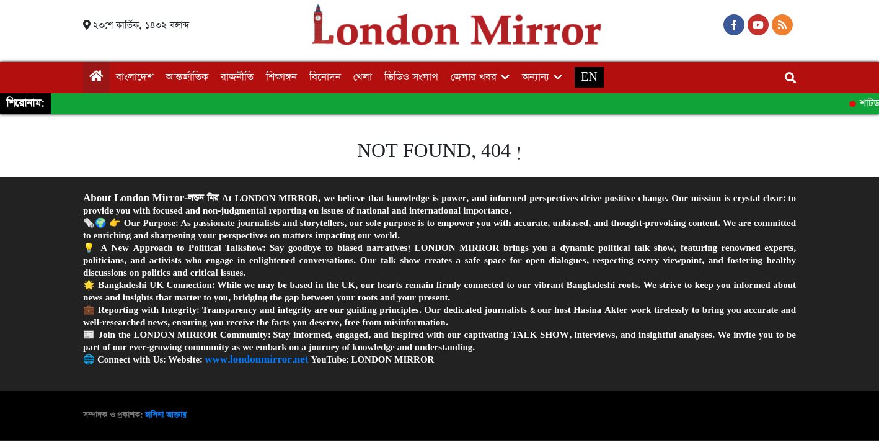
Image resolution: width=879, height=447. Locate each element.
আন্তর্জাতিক (187, 77)
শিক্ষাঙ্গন (281, 77)
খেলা (362, 77)
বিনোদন (325, 77)
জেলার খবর (474, 77)
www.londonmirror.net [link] (256, 359)
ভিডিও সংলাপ (411, 77)
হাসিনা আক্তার (166, 415)
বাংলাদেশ (134, 77)
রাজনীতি (237, 77)
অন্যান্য (535, 77)
